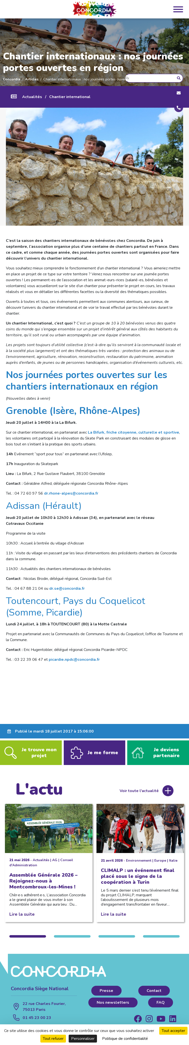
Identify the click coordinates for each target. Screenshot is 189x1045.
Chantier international (70, 97)
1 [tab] (27, 941)
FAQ (161, 1007)
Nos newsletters (113, 1007)
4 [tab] (161, 941)
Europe (160, 865)
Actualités (32, 97)
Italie (173, 865)
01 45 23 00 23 (37, 1022)
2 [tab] (72, 941)
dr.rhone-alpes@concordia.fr (71, 493)
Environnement (138, 865)
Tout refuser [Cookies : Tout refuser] (53, 1038)
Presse (106, 995)
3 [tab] (116, 941)
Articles (31, 79)
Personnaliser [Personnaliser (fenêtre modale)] (82, 1038)
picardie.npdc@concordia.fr (74, 659)
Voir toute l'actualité (139, 795)
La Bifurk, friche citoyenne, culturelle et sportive (133, 432)
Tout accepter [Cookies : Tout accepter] (173, 1030)
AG (54, 864)
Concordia (11, 79)
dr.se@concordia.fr (67, 588)
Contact (154, 995)
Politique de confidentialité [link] (125, 1038)
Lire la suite (22, 919)
